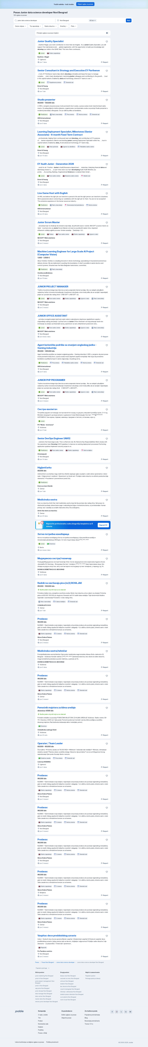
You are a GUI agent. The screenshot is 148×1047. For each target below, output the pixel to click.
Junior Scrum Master (49, 222)
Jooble (130, 1042)
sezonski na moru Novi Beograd (69, 978)
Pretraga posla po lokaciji (92, 978)
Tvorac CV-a (89, 1024)
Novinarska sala (43, 1024)
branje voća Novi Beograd (68, 976)
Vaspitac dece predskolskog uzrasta (57, 935)
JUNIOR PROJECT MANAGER (53, 286)
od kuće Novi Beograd (67, 981)
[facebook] (112, 1012)
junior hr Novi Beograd (41, 978)
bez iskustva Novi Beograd (68, 986)
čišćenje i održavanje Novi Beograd (70, 992)
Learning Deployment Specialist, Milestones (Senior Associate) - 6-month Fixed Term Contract (65, 133)
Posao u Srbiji (42, 1033)
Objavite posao (66, 1018)
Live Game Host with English (53, 193)
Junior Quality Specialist (51, 41)
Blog (86, 1018)
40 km (92, 20)
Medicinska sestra (47, 499)
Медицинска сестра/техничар (54, 558)
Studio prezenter (46, 99)
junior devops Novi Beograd (43, 991)
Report (104, 62)
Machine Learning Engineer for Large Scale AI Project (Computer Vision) (66, 253)
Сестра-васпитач (47, 409)
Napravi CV (103, 525)
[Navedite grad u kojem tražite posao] (76, 20)
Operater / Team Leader (50, 743)
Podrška (40, 1030)
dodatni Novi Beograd (66, 984)
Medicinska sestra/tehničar (52, 651)
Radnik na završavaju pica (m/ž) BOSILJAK (60, 583)
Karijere (40, 1027)
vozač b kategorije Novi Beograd (70, 989)
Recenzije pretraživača (92, 1021)
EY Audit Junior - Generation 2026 (56, 164)
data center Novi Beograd (43, 996)
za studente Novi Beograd (68, 997)
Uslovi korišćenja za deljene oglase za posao (29, 1042)
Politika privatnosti (52, 1042)
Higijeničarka (45, 467)
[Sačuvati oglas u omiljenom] (107, 42)
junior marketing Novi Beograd (44, 976)
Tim (39, 1018)
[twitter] (121, 1012)
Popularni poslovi (90, 976)
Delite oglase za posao (68, 1015)
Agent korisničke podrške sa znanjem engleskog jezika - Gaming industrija (67, 346)
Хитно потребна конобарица (53, 534)
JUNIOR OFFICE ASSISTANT (52, 315)
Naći (128, 20)
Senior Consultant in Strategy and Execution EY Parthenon (69, 70)
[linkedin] (126, 1012)
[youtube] (130, 1012)
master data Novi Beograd (43, 999)
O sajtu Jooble (43, 1015)
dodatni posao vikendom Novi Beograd (71, 994)
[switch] (107, 33)
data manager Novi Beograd (43, 993)
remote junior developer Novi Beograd (46, 1001)
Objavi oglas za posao (85, 4)
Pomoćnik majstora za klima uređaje (57, 707)
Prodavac (43, 618)
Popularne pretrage (43, 968)
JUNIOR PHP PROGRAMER (51, 380)
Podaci (40, 1021)
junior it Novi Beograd (41, 985)
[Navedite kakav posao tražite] (34, 20)
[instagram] (117, 1012)
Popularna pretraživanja (92, 1015)
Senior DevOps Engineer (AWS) (54, 438)
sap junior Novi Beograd (42, 988)
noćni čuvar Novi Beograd (68, 999)
